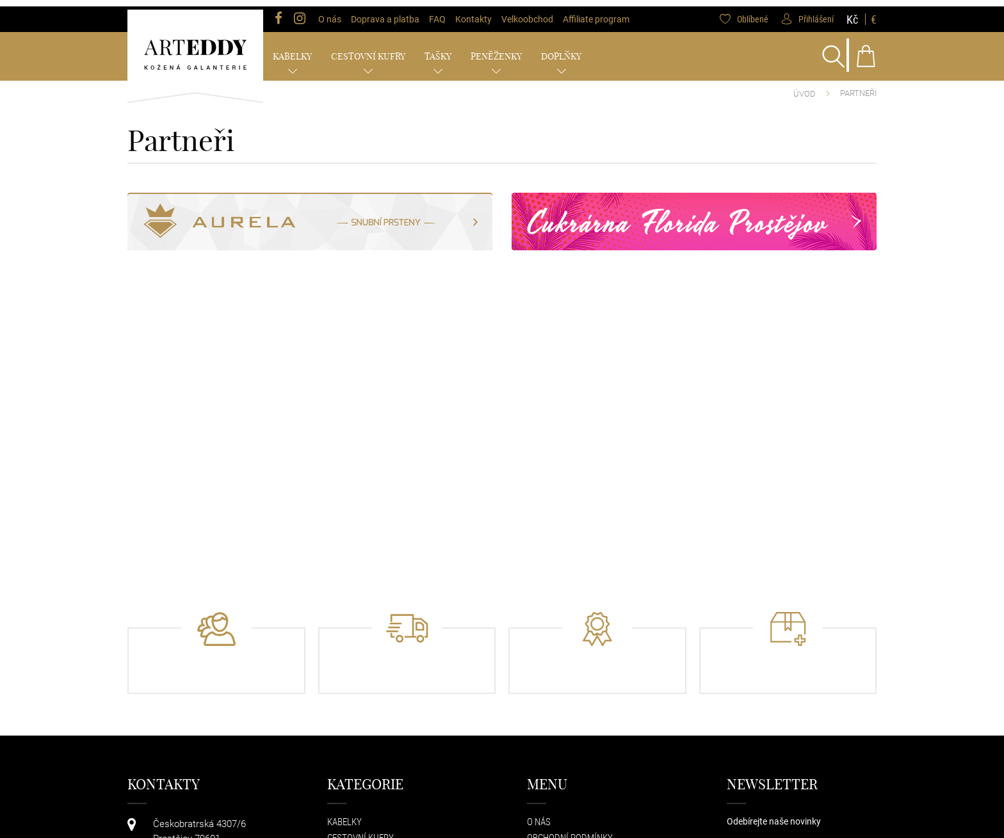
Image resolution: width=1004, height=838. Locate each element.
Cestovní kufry (368, 50)
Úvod (804, 87)
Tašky (438, 50)
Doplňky (561, 50)
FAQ (437, 13)
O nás (329, 13)
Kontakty (473, 13)
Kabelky (292, 50)
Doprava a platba (385, 13)
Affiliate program (596, 13)
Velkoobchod (527, 13)
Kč (852, 13)
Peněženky (496, 50)
